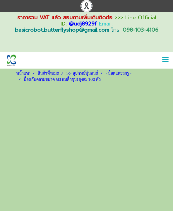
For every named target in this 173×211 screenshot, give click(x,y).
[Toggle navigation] (165, 60)
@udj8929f (83, 24)
